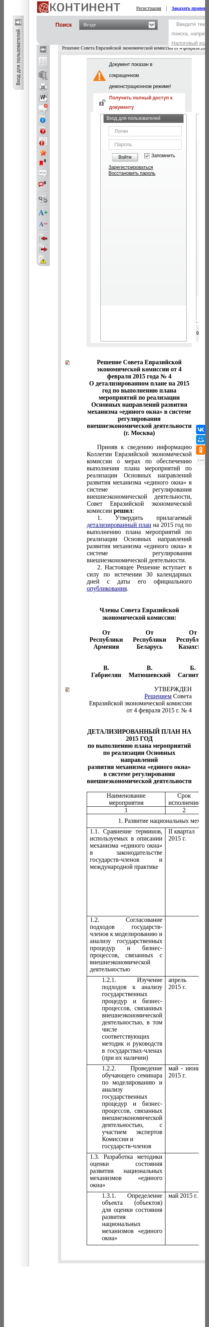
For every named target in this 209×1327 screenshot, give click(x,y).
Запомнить (163, 155)
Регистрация (149, 8)
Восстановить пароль (132, 173)
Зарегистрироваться (131, 167)
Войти (125, 157)
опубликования (107, 588)
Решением (158, 696)
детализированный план (119, 524)
